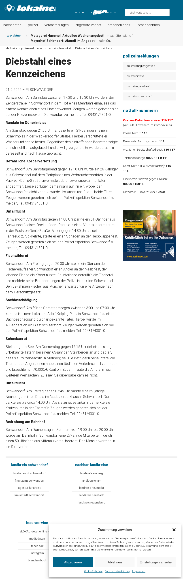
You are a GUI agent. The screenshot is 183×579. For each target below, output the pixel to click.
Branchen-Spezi (119, 25)
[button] (174, 530)
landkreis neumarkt (91, 487)
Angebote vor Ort (88, 25)
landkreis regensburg (91, 502)
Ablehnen (115, 562)
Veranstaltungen (57, 25)
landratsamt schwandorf (29, 473)
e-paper (80, 12)
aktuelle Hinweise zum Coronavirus (147, 125)
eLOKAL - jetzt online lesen (37, 531)
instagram (112, 12)
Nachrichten (12, 25)
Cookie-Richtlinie (93, 571)
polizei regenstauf (138, 86)
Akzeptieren (73, 562)
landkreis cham (91, 480)
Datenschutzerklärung (117, 571)
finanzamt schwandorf (29, 480)
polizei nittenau (136, 76)
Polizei (33, 25)
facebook (37, 546)
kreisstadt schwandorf (29, 495)
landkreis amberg (91, 473)
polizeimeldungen (32, 48)
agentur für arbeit (29, 487)
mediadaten (37, 538)
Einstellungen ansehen (157, 562)
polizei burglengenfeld (140, 66)
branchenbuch (37, 560)
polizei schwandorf (139, 96)
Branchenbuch (149, 25)
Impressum (138, 571)
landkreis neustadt (91, 495)
